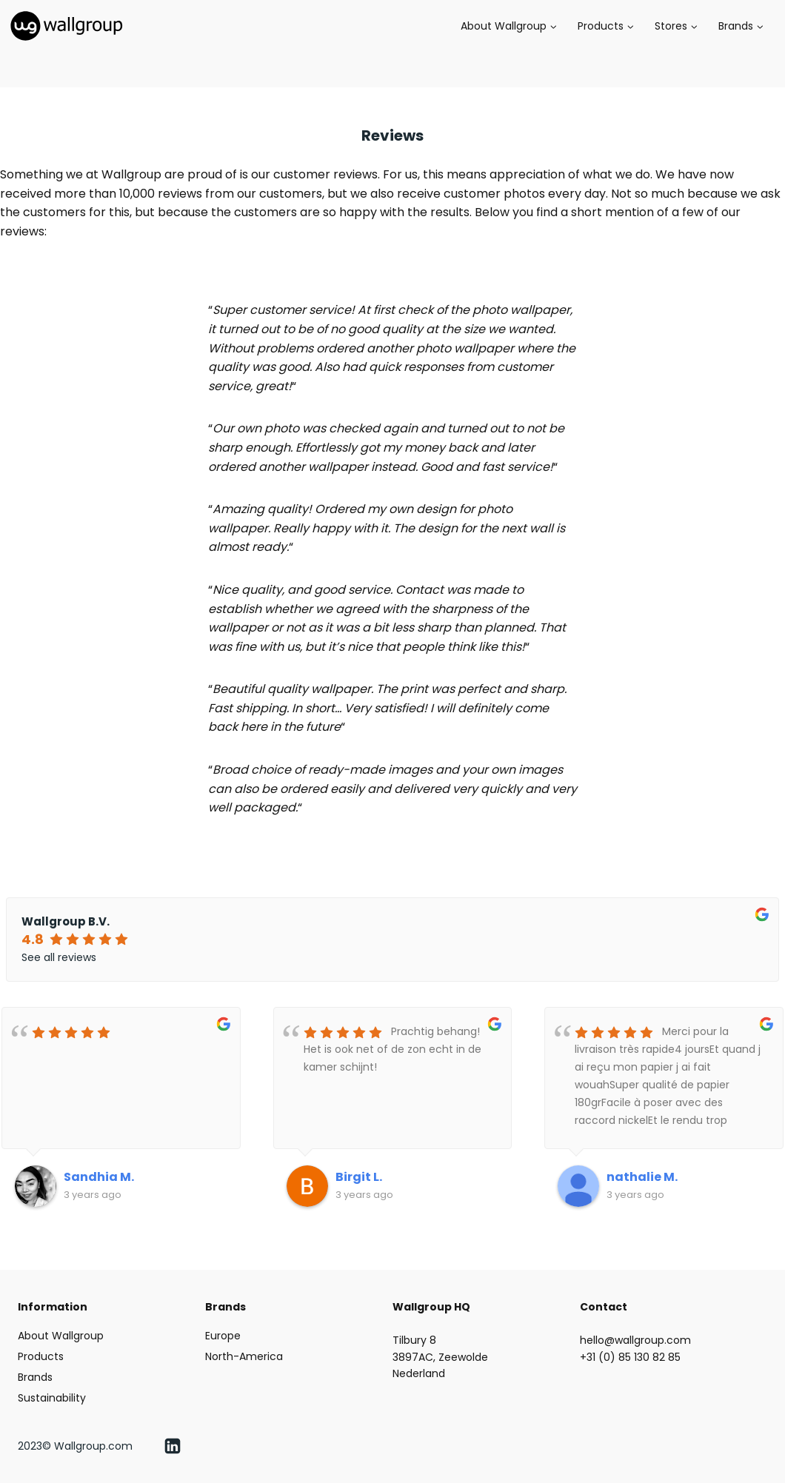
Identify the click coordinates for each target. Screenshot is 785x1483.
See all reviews (58, 957)
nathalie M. (642, 1176)
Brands (35, 1377)
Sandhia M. (99, 1176)
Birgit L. (358, 1176)
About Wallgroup (61, 1335)
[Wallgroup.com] (66, 26)
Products (41, 1356)
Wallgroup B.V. (65, 921)
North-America (244, 1356)
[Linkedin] (172, 1446)
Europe (223, 1335)
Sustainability (52, 1397)
